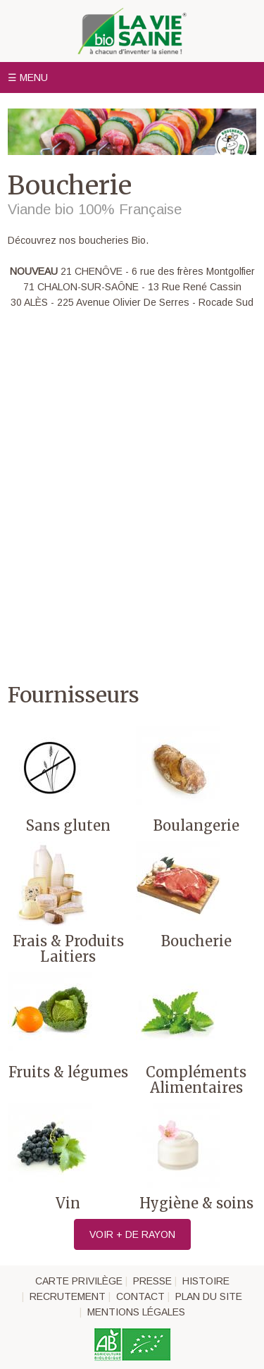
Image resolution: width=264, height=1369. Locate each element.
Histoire (206, 1281)
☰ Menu (28, 77)
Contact (140, 1296)
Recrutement (68, 1296)
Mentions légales (136, 1312)
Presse (152, 1281)
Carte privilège (78, 1281)
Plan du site (208, 1296)
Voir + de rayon (132, 1234)
